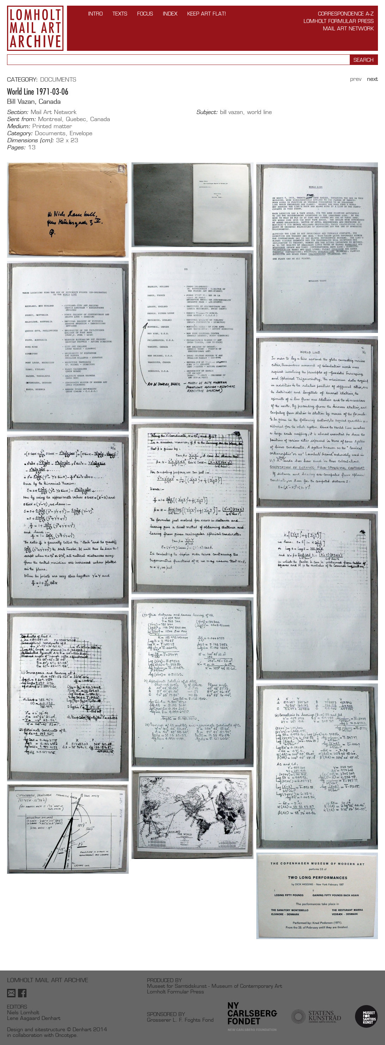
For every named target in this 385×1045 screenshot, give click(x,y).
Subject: (207, 112)
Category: (20, 133)
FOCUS (145, 14)
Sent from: (21, 119)
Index (170, 14)
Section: (18, 112)
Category (21, 79)
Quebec (76, 119)
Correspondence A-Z (346, 14)
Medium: (18, 126)
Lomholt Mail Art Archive (35, 28)
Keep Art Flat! (206, 14)
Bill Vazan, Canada (34, 101)
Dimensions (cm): (30, 140)
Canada (100, 119)
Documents (58, 79)
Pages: (16, 147)
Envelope (81, 133)
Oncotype (66, 1035)
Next (372, 79)
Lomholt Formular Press (339, 21)
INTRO (95, 14)
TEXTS (119, 14)
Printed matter (52, 126)
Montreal (50, 119)
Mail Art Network (348, 28)
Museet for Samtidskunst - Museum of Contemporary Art (214, 986)
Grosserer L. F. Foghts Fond (180, 1020)
